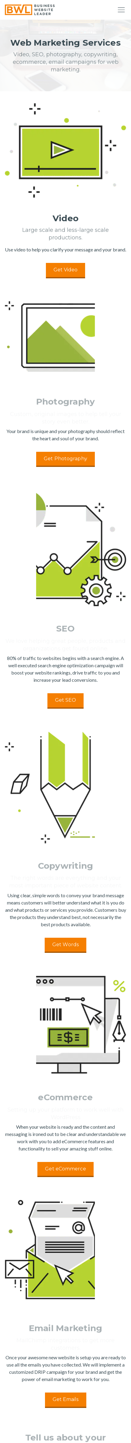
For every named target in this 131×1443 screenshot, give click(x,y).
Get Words (65, 944)
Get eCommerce (65, 1169)
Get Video (65, 270)
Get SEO (65, 700)
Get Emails (66, 1399)
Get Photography (65, 458)
